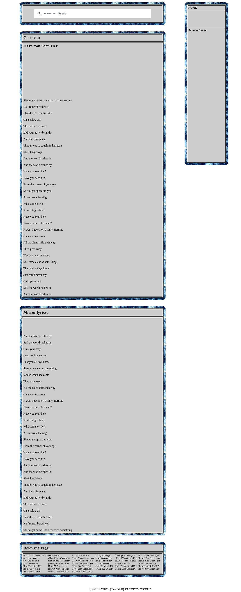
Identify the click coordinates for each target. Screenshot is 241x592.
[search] (92, 13)
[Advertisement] (53, 73)
